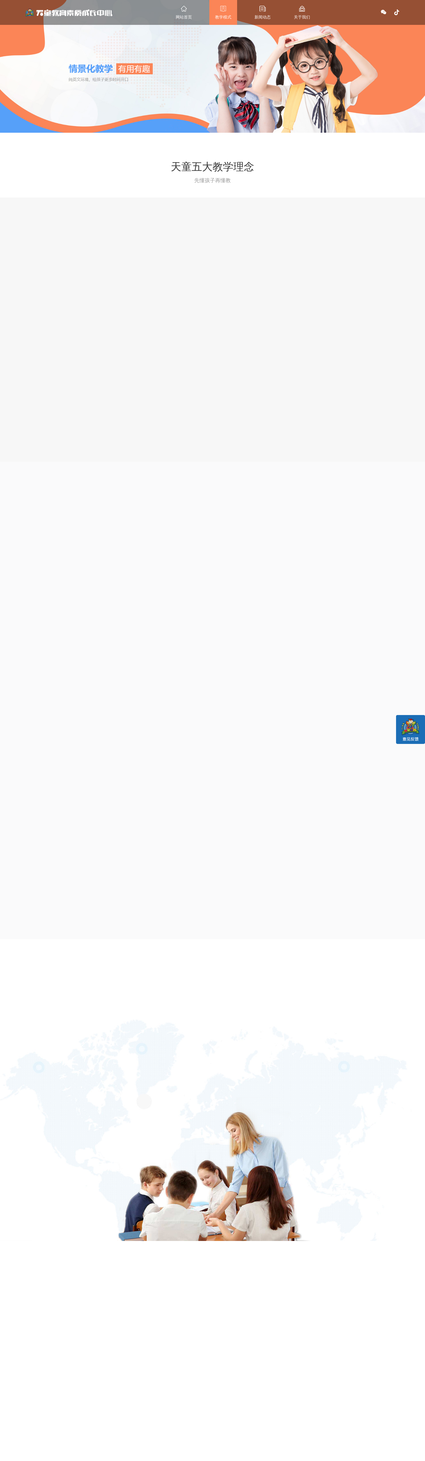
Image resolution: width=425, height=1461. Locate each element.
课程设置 (132, 1414)
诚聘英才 (195, 1421)
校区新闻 (164, 1414)
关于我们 (196, 1400)
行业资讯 (164, 1421)
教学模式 (133, 1400)
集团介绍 (195, 1414)
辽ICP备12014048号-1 (266, 1455)
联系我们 (228, 1400)
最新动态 (165, 1400)
